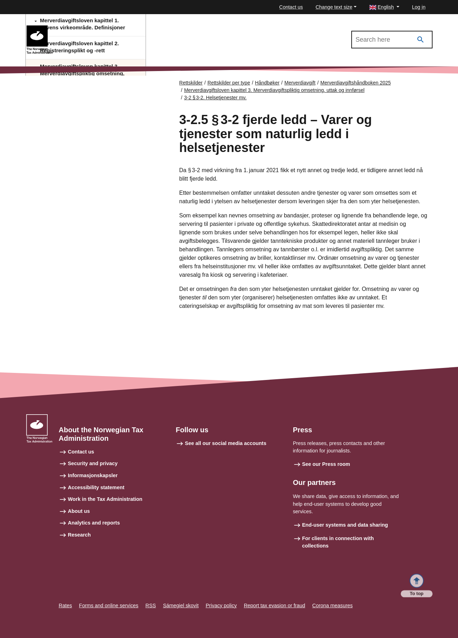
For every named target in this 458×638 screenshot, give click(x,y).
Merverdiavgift (300, 83)
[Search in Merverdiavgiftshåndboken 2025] (392, 39)
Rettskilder (190, 83)
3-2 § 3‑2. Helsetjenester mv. (215, 97)
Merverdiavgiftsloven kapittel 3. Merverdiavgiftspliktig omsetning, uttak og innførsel (274, 90)
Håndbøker (267, 83)
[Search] (420, 40)
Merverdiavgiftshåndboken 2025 (95, 28)
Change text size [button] (334, 7)
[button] (384, 7)
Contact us (291, 7)
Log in (418, 7)
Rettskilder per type (228, 83)
